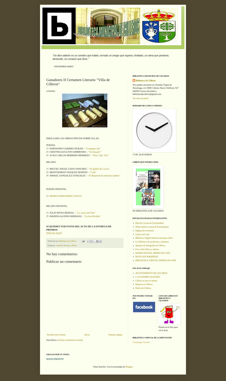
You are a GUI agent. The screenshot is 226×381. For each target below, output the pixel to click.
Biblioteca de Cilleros (146, 80)
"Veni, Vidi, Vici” (100, 155)
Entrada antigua (115, 335)
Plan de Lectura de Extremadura (149, 223)
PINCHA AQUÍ (54, 233)
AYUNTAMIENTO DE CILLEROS (151, 273)
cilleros (74, 245)
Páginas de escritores (144, 230)
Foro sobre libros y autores (147, 249)
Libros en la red (142, 234)
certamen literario (63, 245)
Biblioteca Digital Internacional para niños (154, 238)
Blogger (128, 367)
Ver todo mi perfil (140, 98)
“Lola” (93, 172)
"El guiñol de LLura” (99, 168)
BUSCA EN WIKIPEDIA (146, 257)
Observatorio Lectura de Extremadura (152, 227)
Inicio (87, 335)
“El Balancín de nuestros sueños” (104, 175)
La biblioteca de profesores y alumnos (152, 242)
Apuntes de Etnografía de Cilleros (150, 245)
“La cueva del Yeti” (85, 212)
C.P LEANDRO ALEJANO (147, 277)
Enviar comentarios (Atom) (71, 340)
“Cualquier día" (93, 148)
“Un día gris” (94, 151)
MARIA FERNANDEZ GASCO (65, 196)
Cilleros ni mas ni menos (146, 281)
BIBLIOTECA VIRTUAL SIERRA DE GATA (155, 260)
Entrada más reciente (56, 335)
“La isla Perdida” (92, 216)
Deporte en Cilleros (144, 284)
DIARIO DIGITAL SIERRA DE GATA (152, 253)
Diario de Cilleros (143, 288)
